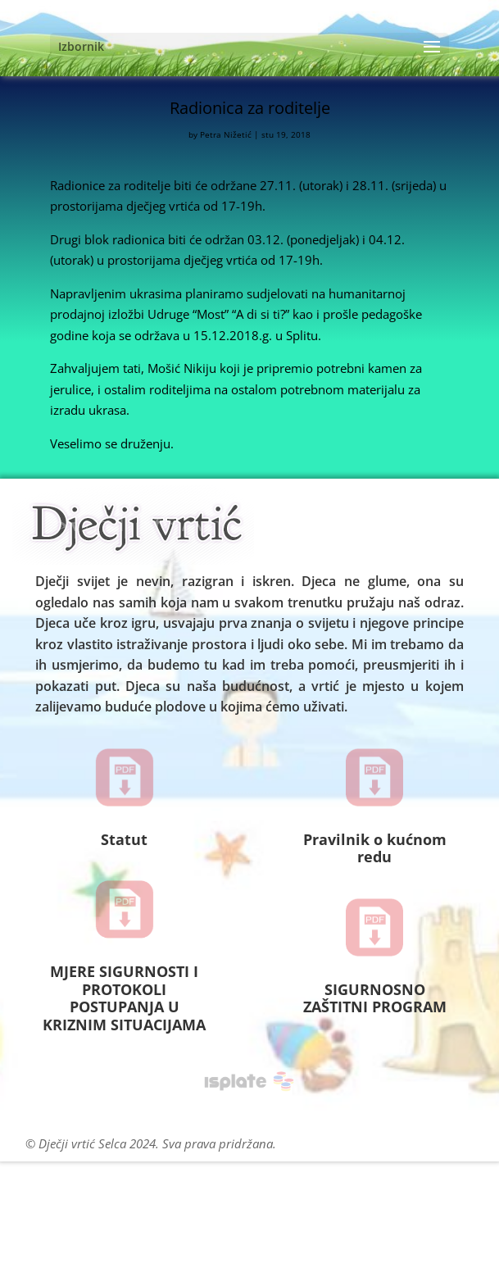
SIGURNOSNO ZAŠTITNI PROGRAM (375, 998)
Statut (124, 839)
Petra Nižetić (226, 134)
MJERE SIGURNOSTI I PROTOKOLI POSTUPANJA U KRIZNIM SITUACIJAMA (124, 997)
